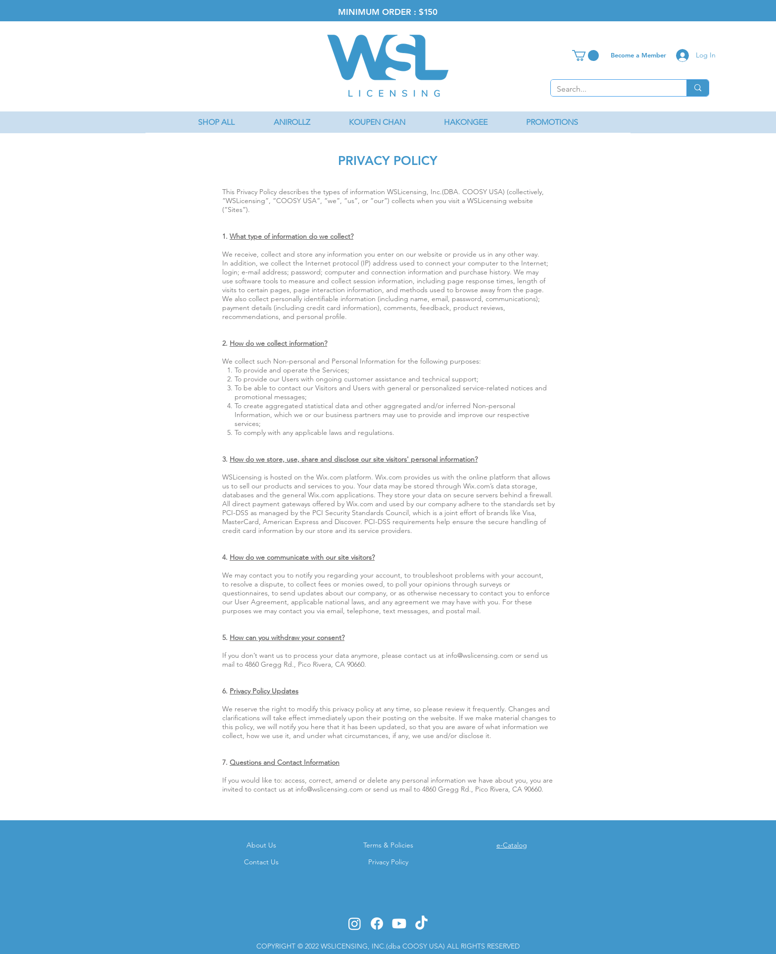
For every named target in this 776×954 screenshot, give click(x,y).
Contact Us (261, 861)
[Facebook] (377, 923)
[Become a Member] (638, 55)
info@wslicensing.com (479, 655)
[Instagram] (354, 923)
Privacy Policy (388, 861)
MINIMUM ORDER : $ (381, 12)
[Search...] (611, 89)
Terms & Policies (388, 845)
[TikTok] (421, 923)
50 (432, 12)
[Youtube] (399, 923)
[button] (585, 55)
